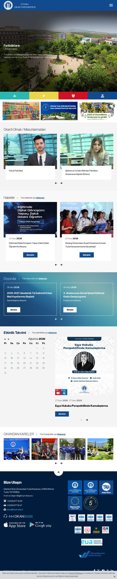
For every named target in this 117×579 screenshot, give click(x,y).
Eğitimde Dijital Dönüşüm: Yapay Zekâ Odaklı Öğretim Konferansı (29, 245)
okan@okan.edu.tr (15, 509)
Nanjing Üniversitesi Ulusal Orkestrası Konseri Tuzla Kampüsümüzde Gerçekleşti (85, 245)
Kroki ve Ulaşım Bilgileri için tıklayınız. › (19, 495)
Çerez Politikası (75, 573)
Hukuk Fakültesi (16, 170)
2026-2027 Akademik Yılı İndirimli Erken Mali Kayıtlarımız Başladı (29, 295)
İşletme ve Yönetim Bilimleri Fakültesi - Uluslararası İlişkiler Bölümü (82, 172)
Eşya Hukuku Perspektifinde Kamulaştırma (81, 405)
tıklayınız (40, 197)
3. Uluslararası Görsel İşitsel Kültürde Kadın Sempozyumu (83, 295)
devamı (30, 255)
